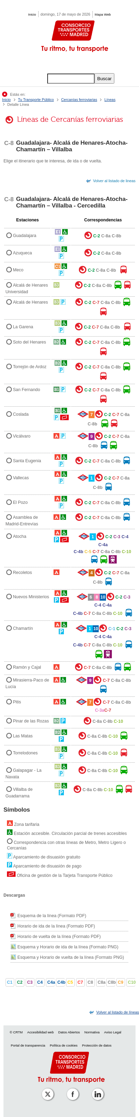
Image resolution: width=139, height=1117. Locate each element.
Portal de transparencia (28, 1045)
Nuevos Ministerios (31, 597)
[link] (117, 1012)
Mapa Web (103, 14)
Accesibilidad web (40, 1032)
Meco (18, 270)
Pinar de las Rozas (31, 721)
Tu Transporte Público (36, 100)
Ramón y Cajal (27, 667)
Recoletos (22, 572)
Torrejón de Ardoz (30, 366)
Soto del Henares (29, 342)
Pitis (17, 702)
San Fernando (26, 389)
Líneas (109, 100)
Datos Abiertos (69, 1032)
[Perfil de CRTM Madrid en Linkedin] (96, 1089)
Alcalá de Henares (30, 302)
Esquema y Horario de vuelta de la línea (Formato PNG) (70, 957)
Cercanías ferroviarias (79, 100)
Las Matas (23, 736)
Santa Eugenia (27, 460)
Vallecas (21, 477)
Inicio (32, 14)
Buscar (104, 78)
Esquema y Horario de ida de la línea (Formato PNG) (67, 947)
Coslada (20, 414)
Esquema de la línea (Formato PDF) (51, 915)
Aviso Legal (112, 1032)
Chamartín (23, 628)
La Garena (23, 327)
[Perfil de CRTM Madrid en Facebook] (71, 1089)
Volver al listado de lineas (114, 181)
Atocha (19, 536)
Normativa (92, 1032)
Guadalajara (24, 236)
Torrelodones (25, 753)
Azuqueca (22, 253)
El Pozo (20, 502)
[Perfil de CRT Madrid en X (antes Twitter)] (46, 1089)
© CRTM (16, 1032)
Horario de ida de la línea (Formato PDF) (56, 926)
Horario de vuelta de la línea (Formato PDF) (59, 936)
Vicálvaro (21, 436)
